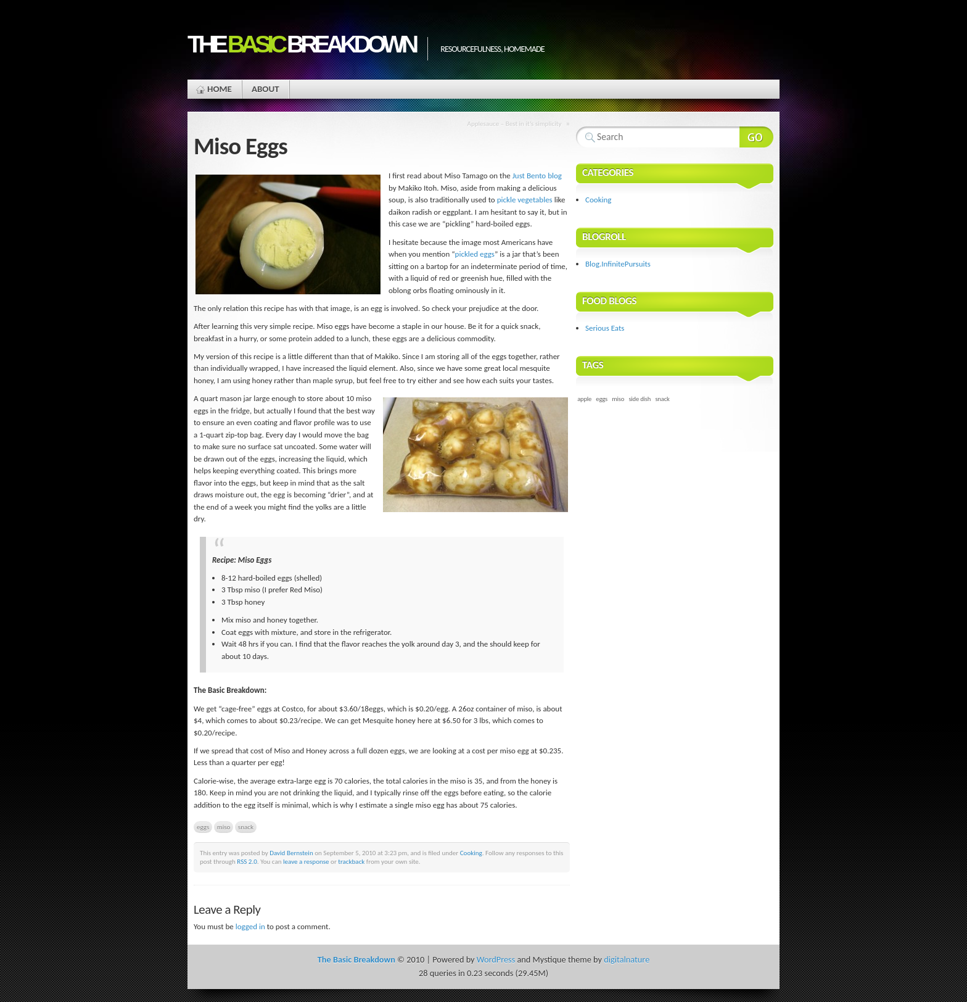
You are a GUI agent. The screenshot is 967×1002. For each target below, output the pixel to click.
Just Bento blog (537, 175)
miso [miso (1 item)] (618, 399)
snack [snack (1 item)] (662, 399)
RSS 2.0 (247, 861)
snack (245, 826)
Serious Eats (604, 328)
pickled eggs (475, 254)
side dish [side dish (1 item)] (639, 399)
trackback (351, 861)
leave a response (306, 861)
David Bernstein (291, 852)
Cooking (471, 852)
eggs (203, 826)
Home (219, 88)
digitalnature (626, 959)
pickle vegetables (525, 199)
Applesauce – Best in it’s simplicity (514, 123)
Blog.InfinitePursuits (618, 263)
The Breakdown (301, 44)
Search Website (756, 136)
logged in (250, 926)
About (265, 88)
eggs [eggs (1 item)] (601, 399)
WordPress (496, 959)
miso (224, 826)
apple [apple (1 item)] (584, 399)
